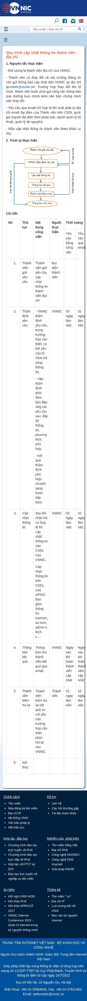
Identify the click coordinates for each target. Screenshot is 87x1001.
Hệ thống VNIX (18, 818)
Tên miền (14, 803)
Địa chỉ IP (14, 813)
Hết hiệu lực (16, 827)
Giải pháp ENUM (63, 869)
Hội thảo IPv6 (17, 901)
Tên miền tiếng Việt (64, 845)
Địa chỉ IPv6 (60, 850)
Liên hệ (56, 803)
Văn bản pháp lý (19, 823)
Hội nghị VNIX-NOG (21, 896)
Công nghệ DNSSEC (66, 854)
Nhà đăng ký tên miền (22, 808)
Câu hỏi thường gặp (65, 808)
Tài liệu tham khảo (64, 813)
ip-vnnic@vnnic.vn (20, 87)
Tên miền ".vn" (61, 896)
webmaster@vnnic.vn (48, 994)
